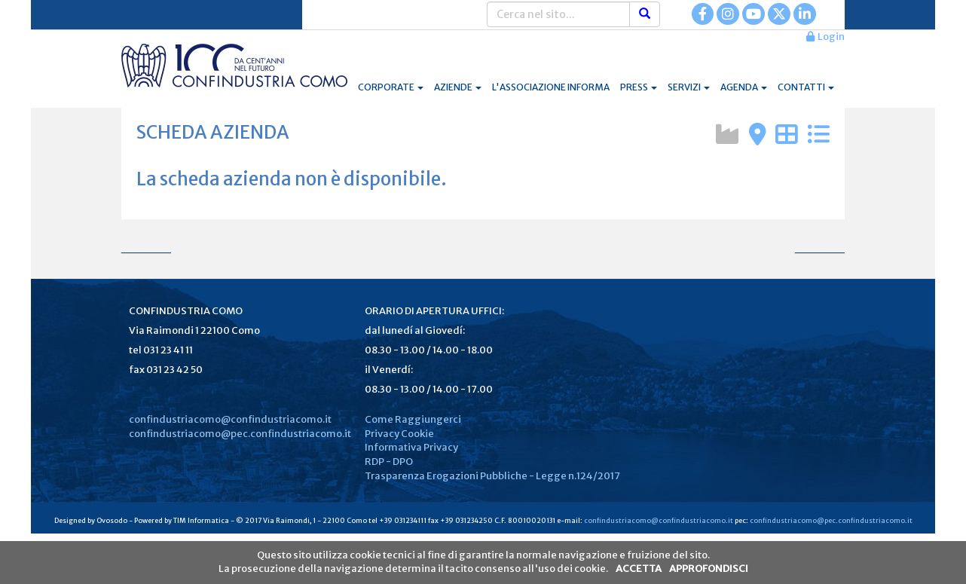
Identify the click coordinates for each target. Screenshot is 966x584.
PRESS (638, 87)
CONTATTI (806, 87)
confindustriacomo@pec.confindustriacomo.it (240, 433)
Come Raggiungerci (413, 419)
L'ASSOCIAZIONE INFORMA (551, 87)
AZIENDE (457, 87)
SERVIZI (689, 87)
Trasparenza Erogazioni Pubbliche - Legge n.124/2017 (492, 475)
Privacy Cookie (399, 433)
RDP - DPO (389, 461)
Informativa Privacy (411, 447)
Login (825, 36)
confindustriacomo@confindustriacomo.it (230, 419)
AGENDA (743, 87)
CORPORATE (390, 87)
